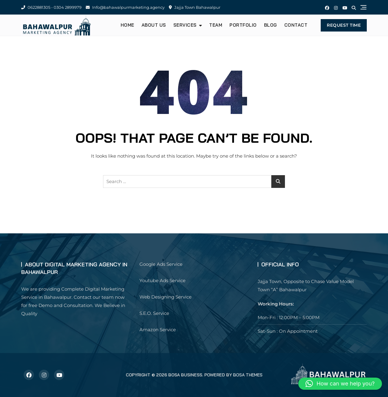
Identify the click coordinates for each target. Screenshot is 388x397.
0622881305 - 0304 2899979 (51, 7)
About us (154, 25)
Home (127, 25)
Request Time (344, 25)
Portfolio (243, 25)
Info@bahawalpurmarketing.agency (125, 7)
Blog (270, 25)
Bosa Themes (248, 375)
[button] (340, 384)
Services (185, 25)
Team (215, 25)
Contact (296, 25)
